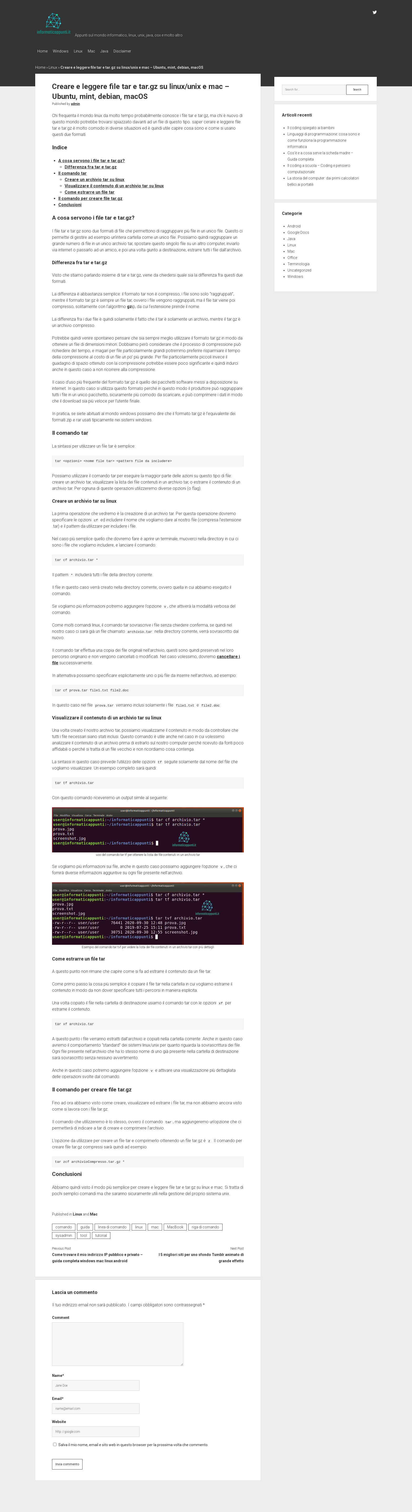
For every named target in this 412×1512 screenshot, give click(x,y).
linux (139, 1225)
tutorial (101, 1234)
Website (59, 1420)
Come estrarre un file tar (90, 190)
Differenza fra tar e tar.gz (91, 165)
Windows (63, 51)
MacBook (175, 1225)
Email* (58, 1397)
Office (292, 256)
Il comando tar (72, 171)
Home (42, 51)
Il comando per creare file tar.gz (90, 196)
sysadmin (63, 1234)
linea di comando (112, 1225)
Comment (60, 1316)
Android (294, 224)
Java (115, 51)
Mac (99, 51)
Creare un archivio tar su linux (94, 178)
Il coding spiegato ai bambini (310, 126)
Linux (83, 51)
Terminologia (298, 262)
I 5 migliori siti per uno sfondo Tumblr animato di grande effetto (201, 1256)
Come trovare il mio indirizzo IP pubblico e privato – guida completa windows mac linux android (97, 1256)
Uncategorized (299, 269)
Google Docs (298, 231)
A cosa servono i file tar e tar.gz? (91, 159)
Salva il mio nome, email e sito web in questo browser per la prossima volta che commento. (133, 1443)
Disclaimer (135, 51)
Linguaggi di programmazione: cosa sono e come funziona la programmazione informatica (323, 138)
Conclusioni (69, 203)
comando (63, 1225)
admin (75, 102)
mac (155, 1225)
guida (85, 1225)
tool (83, 1234)
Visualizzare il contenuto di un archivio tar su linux (114, 184)
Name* (58, 1374)
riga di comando (205, 1225)
